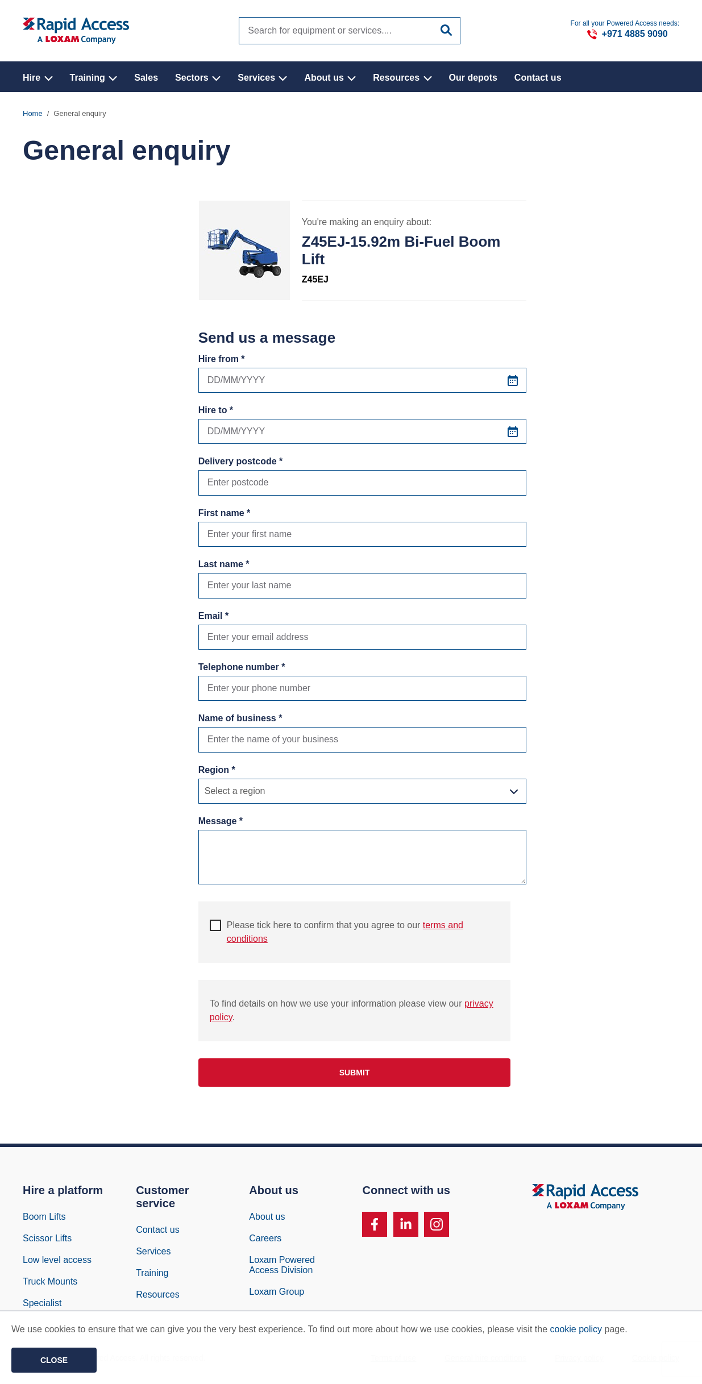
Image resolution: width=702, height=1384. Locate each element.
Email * (213, 618)
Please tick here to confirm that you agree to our (336, 934)
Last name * (224, 566)
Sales (146, 77)
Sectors (198, 77)
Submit (354, 1074)
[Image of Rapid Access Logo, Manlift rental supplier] (76, 31)
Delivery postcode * (240, 463)
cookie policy (576, 1329)
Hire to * (215, 412)
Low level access (57, 1262)
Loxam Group (276, 1294)
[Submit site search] (446, 30)
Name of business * (240, 720)
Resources (402, 77)
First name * (224, 515)
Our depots (473, 77)
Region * (216, 772)
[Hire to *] (362, 433)
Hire (38, 77)
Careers (265, 1240)
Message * (220, 823)
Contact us (538, 77)
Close (54, 1360)
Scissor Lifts (47, 1240)
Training (94, 77)
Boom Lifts (44, 1219)
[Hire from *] (362, 382)
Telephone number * (241, 669)
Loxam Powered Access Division (282, 1267)
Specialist (42, 1305)
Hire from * (221, 361)
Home (33, 115)
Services (262, 77)
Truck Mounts (50, 1284)
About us (330, 77)
